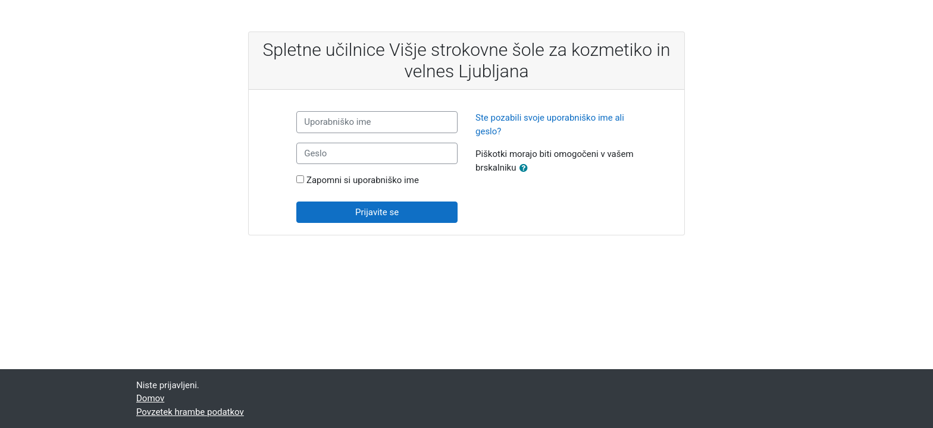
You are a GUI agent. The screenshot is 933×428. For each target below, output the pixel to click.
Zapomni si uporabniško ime (362, 180)
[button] (526, 168)
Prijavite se (377, 212)
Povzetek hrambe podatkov (190, 412)
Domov (150, 398)
